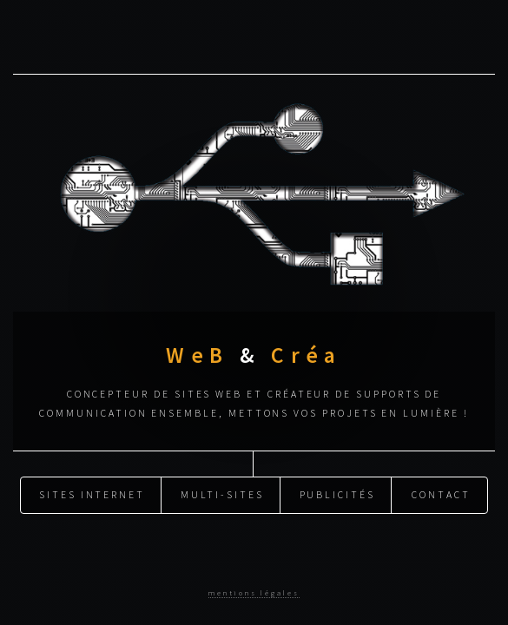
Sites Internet (92, 494)
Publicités (337, 494)
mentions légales (254, 592)
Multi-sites (222, 494)
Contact (441, 494)
